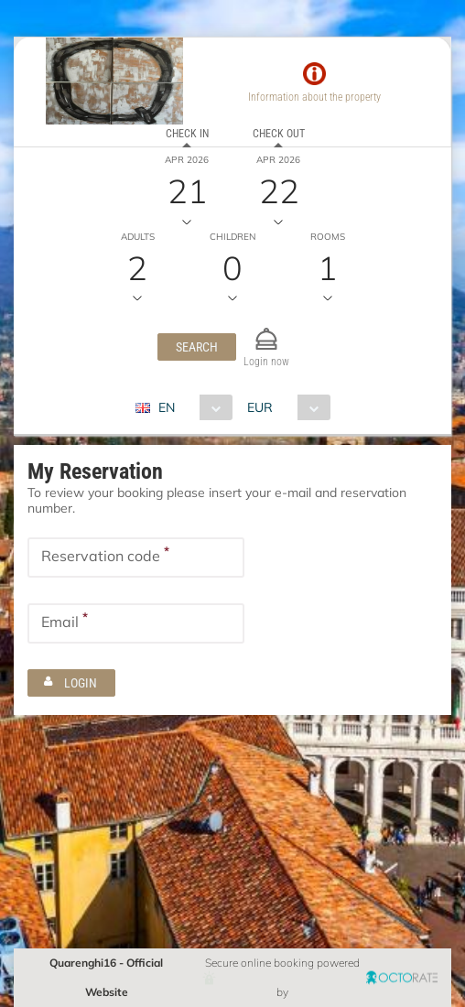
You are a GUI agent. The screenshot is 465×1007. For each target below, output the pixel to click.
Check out (279, 133)
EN (166, 407)
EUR (260, 407)
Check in (187, 133)
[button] (196, 347)
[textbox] (135, 557)
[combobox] (191, 407)
